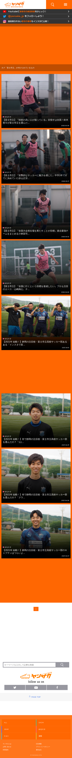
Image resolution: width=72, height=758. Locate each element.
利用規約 (5, 750)
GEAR (6, 729)
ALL (5, 723)
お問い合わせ (7, 746)
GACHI (41, 723)
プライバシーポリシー (43, 746)
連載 (40, 736)
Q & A (6, 736)
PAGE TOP (36, 697)
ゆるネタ (42, 729)
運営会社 (39, 750)
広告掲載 (39, 744)
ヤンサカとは (7, 744)
